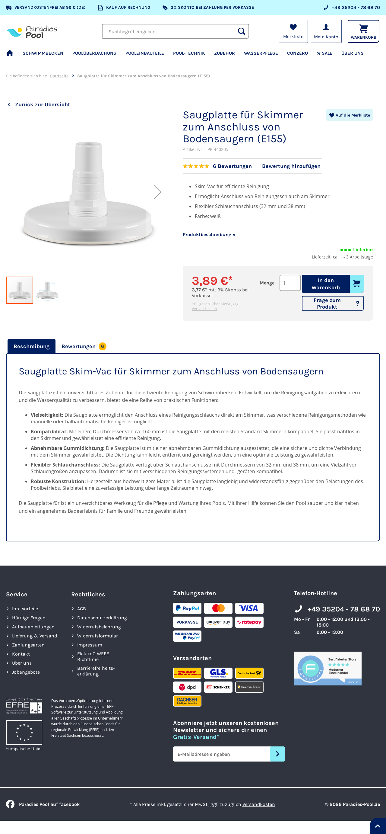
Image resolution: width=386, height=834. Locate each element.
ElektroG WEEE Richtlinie (93, 656)
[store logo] (32, 31)
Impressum (89, 645)
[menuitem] (12, 56)
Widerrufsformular (97, 636)
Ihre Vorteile (25, 608)
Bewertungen (84, 346)
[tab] (30, 346)
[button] (158, 207)
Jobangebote (26, 672)
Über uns (22, 663)
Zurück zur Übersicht (42, 104)
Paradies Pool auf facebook (43, 804)
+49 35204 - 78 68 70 (344, 609)
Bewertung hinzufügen (291, 166)
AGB (81, 608)
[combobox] (175, 31)
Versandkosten (204, 308)
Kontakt (21, 654)
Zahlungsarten (28, 645)
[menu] (193, 56)
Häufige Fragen (29, 618)
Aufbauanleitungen (33, 627)
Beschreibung (31, 346)
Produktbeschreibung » (209, 234)
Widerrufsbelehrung (99, 627)
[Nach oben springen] (378, 826)
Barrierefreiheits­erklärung (96, 671)
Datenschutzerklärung (102, 618)
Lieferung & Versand (34, 636)
